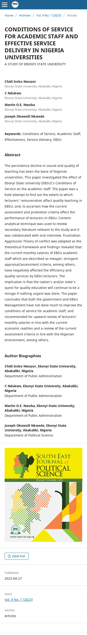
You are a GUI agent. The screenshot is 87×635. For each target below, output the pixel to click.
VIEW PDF (18, 556)
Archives (25, 15)
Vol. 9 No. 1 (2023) (48, 15)
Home (9, 15)
